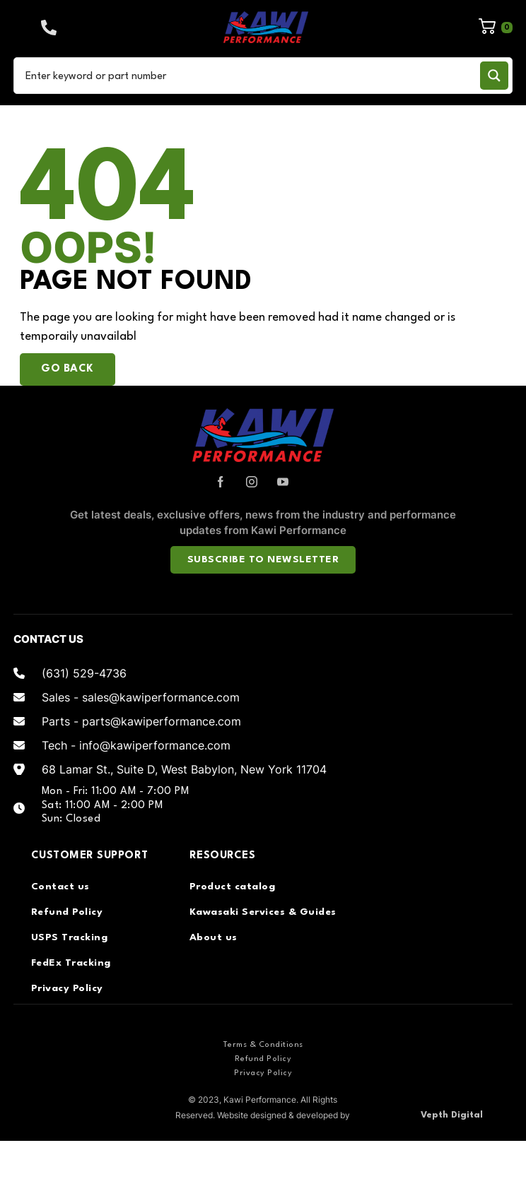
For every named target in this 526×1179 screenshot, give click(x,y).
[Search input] (249, 75)
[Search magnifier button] (494, 75)
